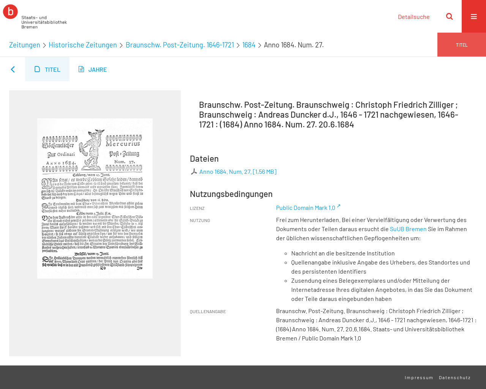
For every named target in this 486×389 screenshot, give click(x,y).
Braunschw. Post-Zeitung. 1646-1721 (180, 45)
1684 (249, 45)
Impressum (419, 377)
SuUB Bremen (408, 228)
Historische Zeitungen (83, 45)
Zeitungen (24, 45)
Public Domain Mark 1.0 (305, 207)
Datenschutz (455, 377)
